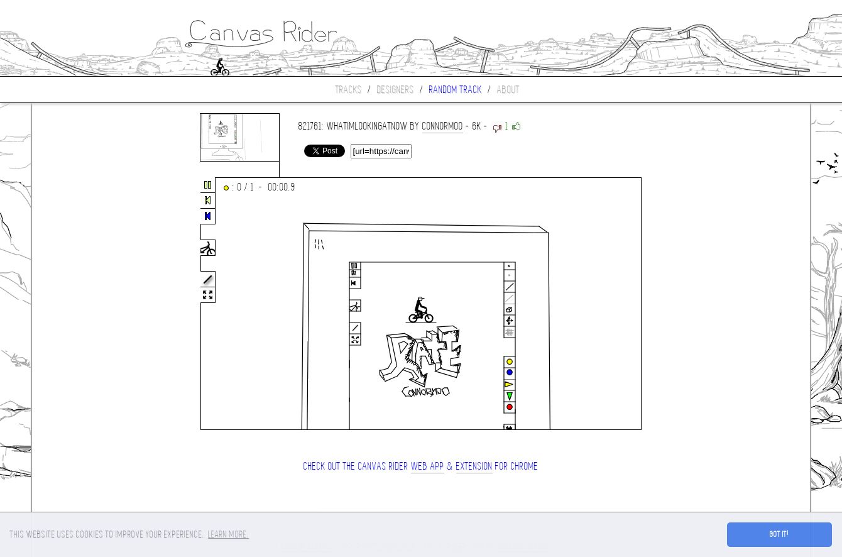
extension (474, 466)
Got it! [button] (779, 534)
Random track (455, 89)
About (508, 89)
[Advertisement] (84, 304)
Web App (427, 466)
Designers (395, 89)
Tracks (349, 89)
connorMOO (442, 126)
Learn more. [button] (228, 534)
